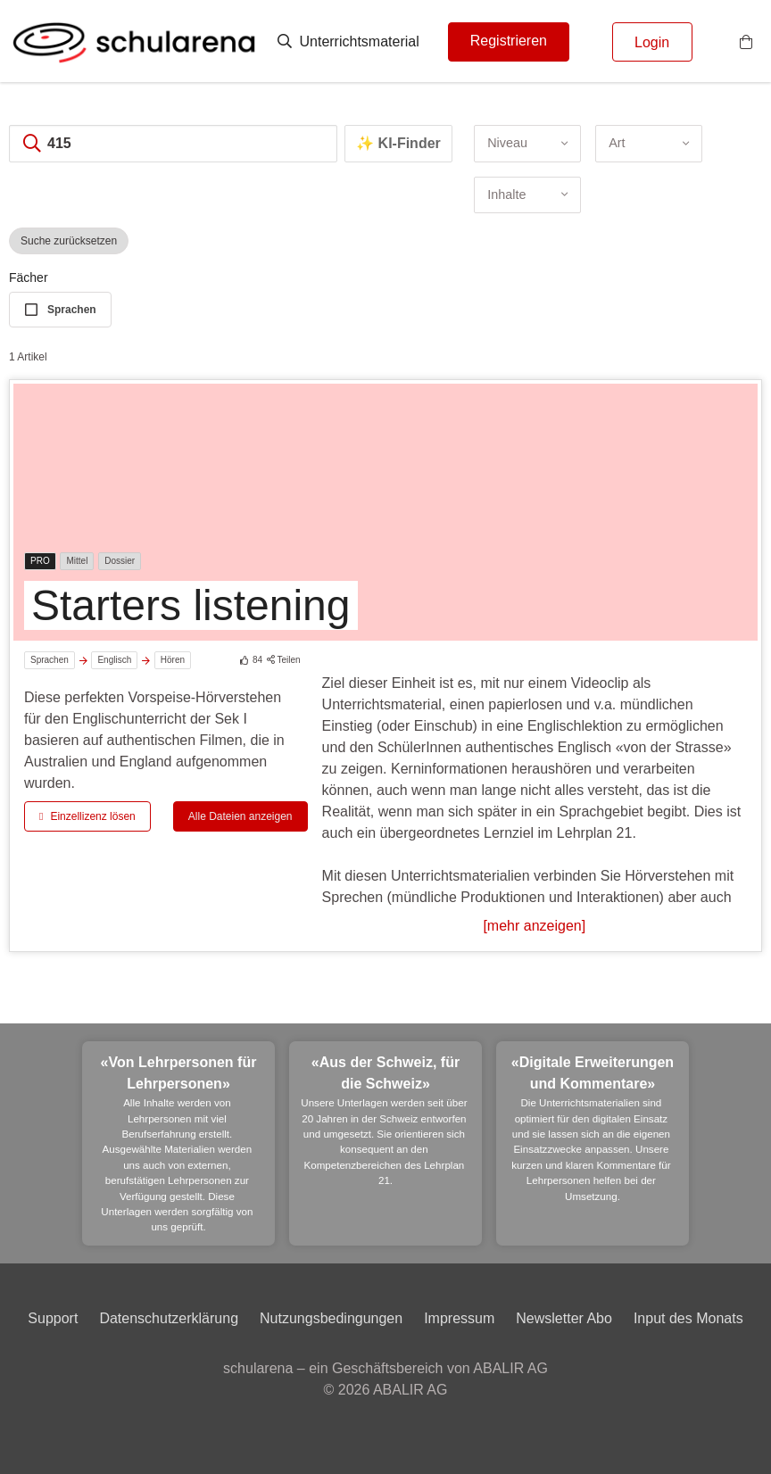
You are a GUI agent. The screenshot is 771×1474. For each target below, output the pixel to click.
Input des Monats (688, 1318)
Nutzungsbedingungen (331, 1318)
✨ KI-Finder (398, 143)
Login (651, 42)
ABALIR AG (410, 1389)
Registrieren (508, 40)
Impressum (459, 1318)
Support (53, 1318)
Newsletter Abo (564, 1318)
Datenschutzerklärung (168, 1318)
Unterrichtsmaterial (348, 41)
